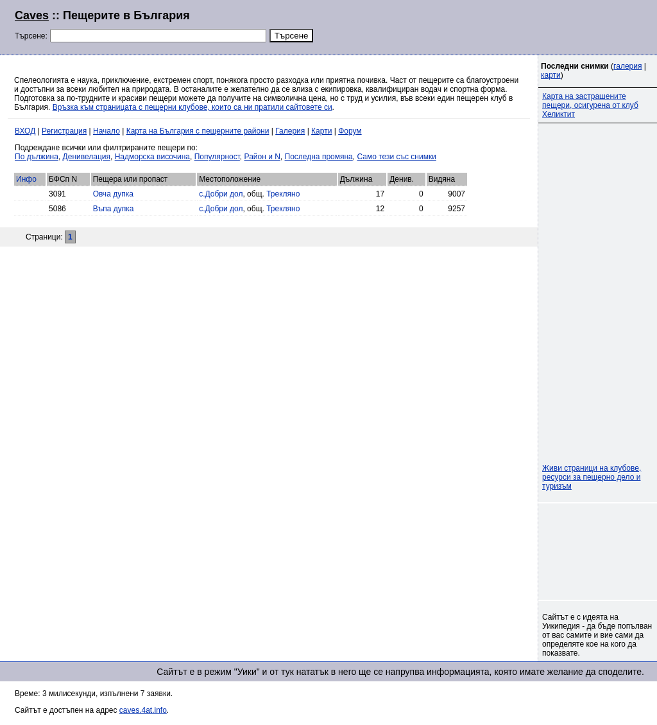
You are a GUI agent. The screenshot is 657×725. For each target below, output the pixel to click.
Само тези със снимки (396, 156)
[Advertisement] (486, 25)
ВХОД (25, 131)
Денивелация (86, 156)
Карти (321, 131)
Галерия (290, 131)
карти (551, 75)
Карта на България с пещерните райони (197, 131)
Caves (32, 15)
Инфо (26, 179)
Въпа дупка (113, 208)
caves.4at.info (143, 710)
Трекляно (283, 193)
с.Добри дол (221, 193)
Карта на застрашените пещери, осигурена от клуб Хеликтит (590, 105)
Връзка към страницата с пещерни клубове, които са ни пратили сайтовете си (192, 107)
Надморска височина (152, 156)
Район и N (262, 156)
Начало (106, 131)
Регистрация (64, 131)
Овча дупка (113, 193)
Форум (349, 131)
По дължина (36, 156)
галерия (627, 66)
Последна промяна (319, 156)
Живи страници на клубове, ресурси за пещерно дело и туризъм (591, 477)
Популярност (217, 156)
